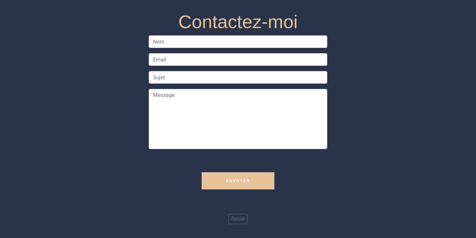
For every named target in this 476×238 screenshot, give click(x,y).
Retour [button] (238, 218)
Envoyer (238, 180)
